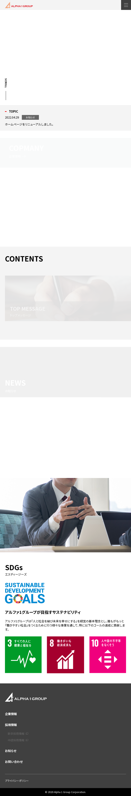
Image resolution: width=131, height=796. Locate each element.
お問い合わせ (14, 762)
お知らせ (10, 751)
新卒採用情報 (18, 734)
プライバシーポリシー (17, 781)
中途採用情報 (18, 740)
